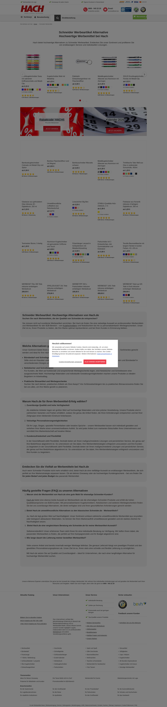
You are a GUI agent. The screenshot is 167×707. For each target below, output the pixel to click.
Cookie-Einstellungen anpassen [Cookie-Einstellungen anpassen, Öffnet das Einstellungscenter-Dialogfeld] (70, 362)
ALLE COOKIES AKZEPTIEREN (95, 362)
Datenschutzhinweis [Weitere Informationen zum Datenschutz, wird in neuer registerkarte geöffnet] (103, 354)
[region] (83, 353)
